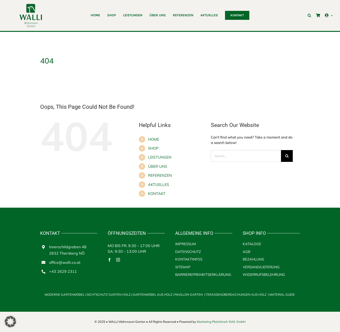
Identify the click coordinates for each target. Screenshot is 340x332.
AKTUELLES (158, 184)
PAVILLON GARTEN (189, 294)
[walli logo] (30, 5)
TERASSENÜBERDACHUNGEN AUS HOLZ (236, 294)
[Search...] (246, 156)
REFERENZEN (160, 175)
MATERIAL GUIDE (282, 294)
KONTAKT (157, 193)
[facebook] (109, 260)
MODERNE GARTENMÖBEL (65, 294)
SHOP (153, 148)
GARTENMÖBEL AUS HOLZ (153, 294)
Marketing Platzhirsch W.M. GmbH (221, 322)
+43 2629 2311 (63, 271)
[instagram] (118, 260)
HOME (153, 139)
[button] (309, 15)
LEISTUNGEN (159, 157)
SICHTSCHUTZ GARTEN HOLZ (110, 294)
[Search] (287, 156)
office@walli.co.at (65, 262)
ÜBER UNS (157, 166)
